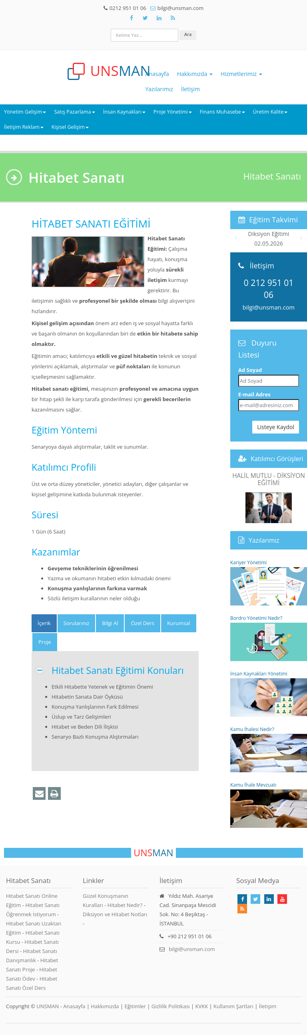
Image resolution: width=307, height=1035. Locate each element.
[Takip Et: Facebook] (131, 18)
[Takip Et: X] (145, 18)
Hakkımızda (195, 74)
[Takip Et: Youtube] (282, 899)
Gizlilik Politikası (171, 1006)
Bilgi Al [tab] (110, 623)
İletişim (190, 89)
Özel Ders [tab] (142, 623)
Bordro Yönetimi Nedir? (268, 638)
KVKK (201, 1006)
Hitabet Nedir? (125, 905)
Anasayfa (157, 74)
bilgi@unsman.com (269, 307)
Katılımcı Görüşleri (277, 458)
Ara (187, 34)
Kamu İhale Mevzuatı (268, 804)
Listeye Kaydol (275, 427)
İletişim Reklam (24, 127)
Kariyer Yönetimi (268, 582)
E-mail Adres (254, 394)
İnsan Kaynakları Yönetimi (268, 693)
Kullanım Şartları (233, 1006)
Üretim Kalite (270, 111)
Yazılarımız (159, 89)
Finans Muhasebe (222, 111)
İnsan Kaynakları (124, 111)
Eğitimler (135, 1006)
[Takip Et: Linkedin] (269, 899)
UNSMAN (47, 1006)
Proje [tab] (44, 641)
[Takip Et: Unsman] (159, 18)
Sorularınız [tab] (77, 623)
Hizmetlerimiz (241, 74)
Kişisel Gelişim (70, 127)
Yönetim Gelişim (25, 111)
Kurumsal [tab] (178, 623)
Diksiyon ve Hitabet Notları (115, 914)
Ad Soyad (250, 370)
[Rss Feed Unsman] (172, 18)
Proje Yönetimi (173, 111)
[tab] (44, 623)
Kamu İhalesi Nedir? (268, 749)
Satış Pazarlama (74, 111)
